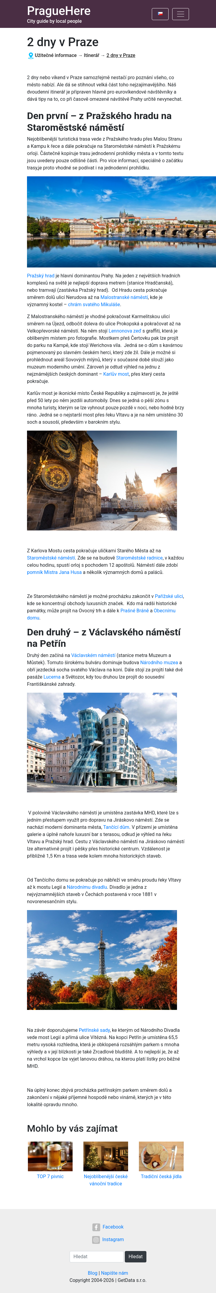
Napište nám (114, 1273)
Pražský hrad (40, 276)
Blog (93, 1273)
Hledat (136, 1256)
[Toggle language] (160, 14)
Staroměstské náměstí (51, 558)
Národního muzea (159, 662)
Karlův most (116, 374)
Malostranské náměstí (124, 297)
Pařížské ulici (169, 596)
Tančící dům (116, 827)
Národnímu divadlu (87, 887)
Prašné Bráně (134, 611)
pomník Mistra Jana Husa (54, 572)
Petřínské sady (94, 1030)
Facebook (107, 1227)
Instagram (108, 1239)
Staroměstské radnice (139, 558)
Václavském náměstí (93, 655)
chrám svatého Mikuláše (94, 304)
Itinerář (92, 55)
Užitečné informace (56, 55)
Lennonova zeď (125, 331)
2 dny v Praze (120, 55)
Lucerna (52, 677)
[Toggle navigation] (180, 14)
